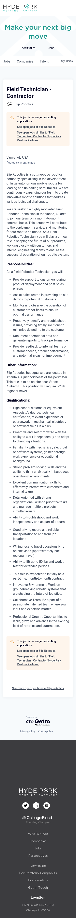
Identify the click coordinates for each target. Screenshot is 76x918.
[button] (67, 9)
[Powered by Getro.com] (38, 721)
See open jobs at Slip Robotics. (36, 126)
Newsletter (38, 865)
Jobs (38, 848)
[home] (20, 8)
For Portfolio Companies (38, 873)
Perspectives (38, 855)
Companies (38, 841)
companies (25, 61)
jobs (6, 61)
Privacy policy (27, 731)
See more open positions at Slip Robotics (38, 688)
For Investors (38, 880)
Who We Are (38, 833)
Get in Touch (38, 887)
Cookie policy (45, 731)
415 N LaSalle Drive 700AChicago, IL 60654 (38, 907)
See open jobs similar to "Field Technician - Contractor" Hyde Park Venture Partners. (39, 136)
